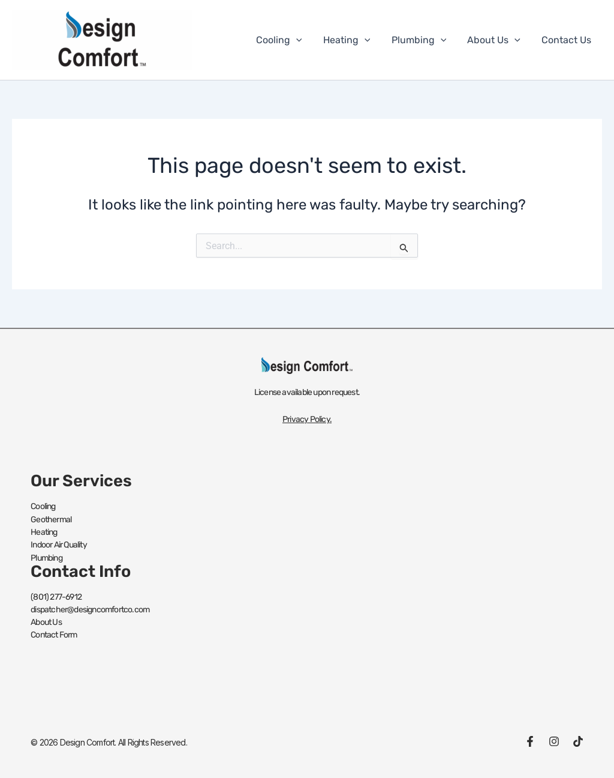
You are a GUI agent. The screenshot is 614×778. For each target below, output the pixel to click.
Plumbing (424, 40)
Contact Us (567, 40)
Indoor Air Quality (59, 544)
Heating (353, 40)
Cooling (288, 40)
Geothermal (51, 519)
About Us (496, 40)
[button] (305, 40)
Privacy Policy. (307, 419)
